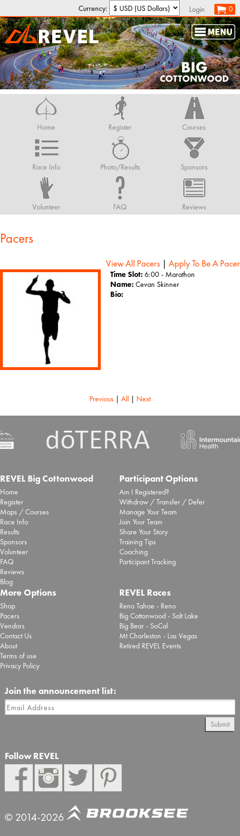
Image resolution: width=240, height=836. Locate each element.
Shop (7, 606)
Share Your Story (143, 532)
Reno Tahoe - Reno (147, 606)
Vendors (12, 626)
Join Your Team (141, 522)
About (8, 646)
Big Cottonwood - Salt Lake (158, 616)
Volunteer (14, 552)
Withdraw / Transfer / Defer (162, 502)
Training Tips (137, 542)
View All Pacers (133, 263)
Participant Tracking (147, 562)
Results (9, 532)
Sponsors (13, 542)
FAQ (7, 562)
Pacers (9, 616)
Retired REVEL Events (150, 646)
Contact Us (16, 636)
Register (11, 502)
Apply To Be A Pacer (204, 263)
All (125, 399)
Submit (220, 724)
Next (143, 399)
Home (9, 492)
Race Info (14, 522)
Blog (6, 582)
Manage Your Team (148, 512)
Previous (101, 399)
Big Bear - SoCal (143, 626)
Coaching (133, 552)
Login (197, 9)
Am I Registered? (144, 492)
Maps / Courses (24, 512)
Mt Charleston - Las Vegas (158, 636)
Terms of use (18, 656)
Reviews (12, 572)
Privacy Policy (19, 666)
